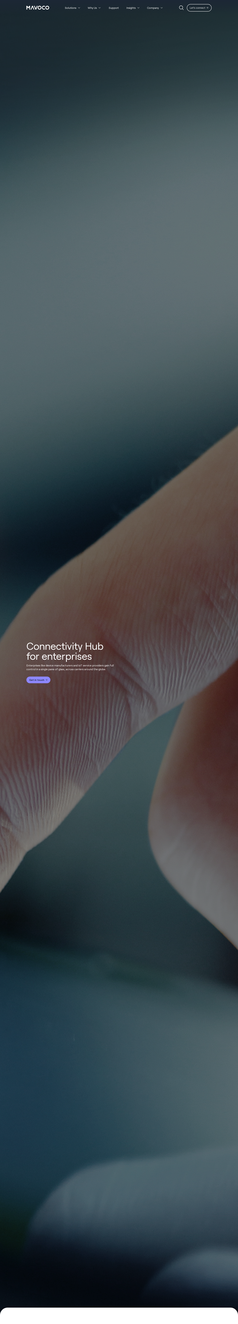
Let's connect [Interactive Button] (197, 7)
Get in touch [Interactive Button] (36, 679)
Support (114, 7)
